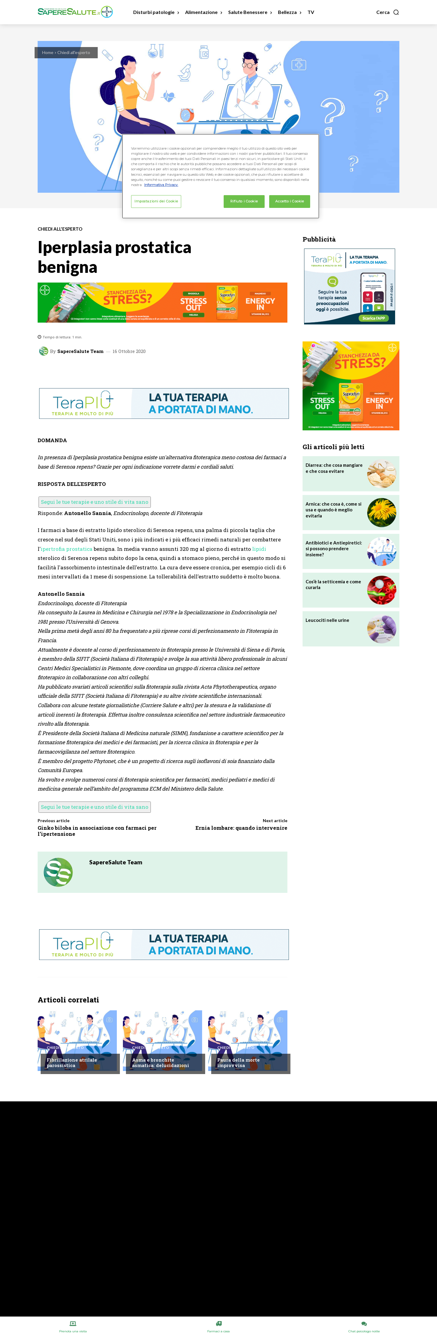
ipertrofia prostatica (67, 548)
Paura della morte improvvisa (238, 1062)
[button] (387, 12)
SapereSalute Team (80, 351)
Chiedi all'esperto (73, 52)
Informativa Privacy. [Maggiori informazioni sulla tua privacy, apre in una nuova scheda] (161, 185)
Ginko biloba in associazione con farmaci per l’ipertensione (97, 830)
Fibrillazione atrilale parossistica (72, 1062)
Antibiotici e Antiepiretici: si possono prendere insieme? (334, 548)
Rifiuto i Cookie (244, 201)
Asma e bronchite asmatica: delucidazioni (160, 1062)
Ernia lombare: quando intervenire (241, 827)
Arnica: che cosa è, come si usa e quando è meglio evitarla (333, 509)
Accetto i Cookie (289, 201)
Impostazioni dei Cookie (156, 201)
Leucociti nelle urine (327, 620)
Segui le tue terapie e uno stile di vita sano (94, 501)
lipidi (259, 548)
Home (47, 52)
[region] (220, 176)
